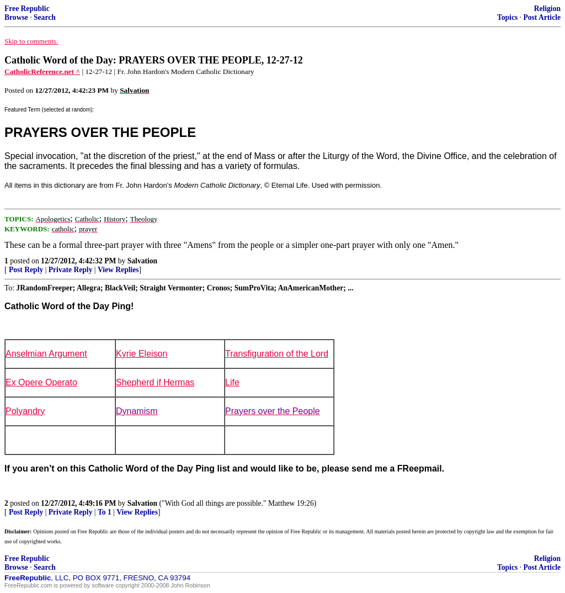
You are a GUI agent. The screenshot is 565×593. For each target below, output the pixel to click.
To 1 (104, 512)
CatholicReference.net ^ (42, 71)
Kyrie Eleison (141, 353)
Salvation (142, 261)
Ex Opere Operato (41, 382)
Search (45, 17)
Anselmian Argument (46, 353)
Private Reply (71, 270)
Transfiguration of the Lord (276, 353)
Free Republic (27, 8)
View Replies (118, 270)
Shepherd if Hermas (155, 382)
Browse (16, 17)
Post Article (542, 17)
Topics (507, 17)
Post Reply (26, 270)
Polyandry (25, 411)
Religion (547, 8)
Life (232, 382)
